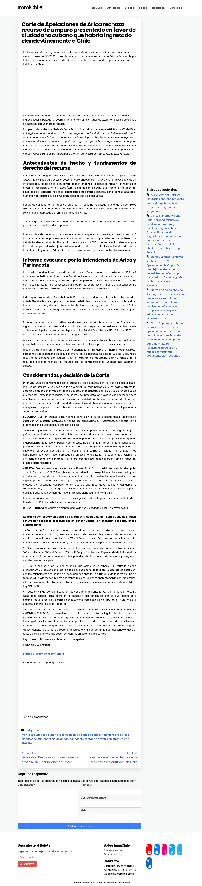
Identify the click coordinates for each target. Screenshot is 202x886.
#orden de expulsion (98, 739)
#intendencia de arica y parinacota (61, 739)
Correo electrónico (94, 797)
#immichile (108, 735)
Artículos (113, 8)
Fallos (143, 8)
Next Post (132, 753)
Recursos (158, 8)
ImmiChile (30, 7)
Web (83, 810)
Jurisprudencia (34, 730)
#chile (25, 735)
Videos (129, 8)
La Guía (97, 8)
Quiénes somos (113, 850)
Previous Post (29, 753)
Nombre (86, 784)
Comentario (26, 784)
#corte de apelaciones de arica (79, 735)
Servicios (176, 8)
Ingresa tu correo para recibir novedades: (45, 851)
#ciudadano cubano (44, 735)
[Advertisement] (79, 90)
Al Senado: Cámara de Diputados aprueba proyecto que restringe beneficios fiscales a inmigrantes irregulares (165, 203)
